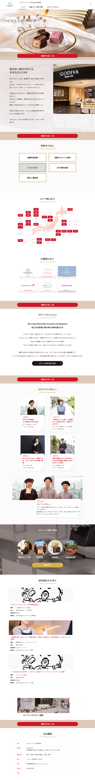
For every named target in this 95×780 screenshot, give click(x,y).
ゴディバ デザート (28, 295)
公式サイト (10, 775)
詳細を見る (48, 567)
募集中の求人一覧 (47, 56)
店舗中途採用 (32, 157)
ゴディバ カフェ (67, 278)
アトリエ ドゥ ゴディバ (47, 278)
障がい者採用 (32, 177)
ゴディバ (28, 278)
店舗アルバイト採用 (62, 157)
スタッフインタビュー (53, 7)
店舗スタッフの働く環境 (36, 7)
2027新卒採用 (62, 167)
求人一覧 (39, 771)
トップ (23, 7)
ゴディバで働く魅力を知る (47, 368)
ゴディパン (47, 295)
